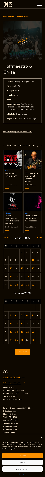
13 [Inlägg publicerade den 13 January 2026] (11, 268)
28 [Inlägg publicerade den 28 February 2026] (33, 340)
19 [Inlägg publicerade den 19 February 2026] (22, 331)
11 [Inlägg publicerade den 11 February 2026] (16, 323)
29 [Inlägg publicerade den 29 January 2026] (22, 284)
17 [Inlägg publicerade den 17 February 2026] (11, 331)
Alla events (22, 352)
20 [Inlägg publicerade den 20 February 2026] (27, 331)
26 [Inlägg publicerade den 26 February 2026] (22, 340)
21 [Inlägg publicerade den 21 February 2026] (33, 331)
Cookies (21, 474)
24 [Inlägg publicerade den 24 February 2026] (11, 340)
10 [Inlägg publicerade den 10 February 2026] (11, 323)
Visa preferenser (22, 469)
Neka (22, 462)
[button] (41, 437)
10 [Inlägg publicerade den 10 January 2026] (33, 260)
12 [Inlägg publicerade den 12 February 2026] (22, 323)
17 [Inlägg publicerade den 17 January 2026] (33, 268)
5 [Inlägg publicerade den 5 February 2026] (21, 315)
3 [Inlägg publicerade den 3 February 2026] (10, 315)
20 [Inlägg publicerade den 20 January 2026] (11, 276)
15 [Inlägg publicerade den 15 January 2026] (22, 268)
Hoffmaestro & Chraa (17, 69)
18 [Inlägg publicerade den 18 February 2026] (16, 331)
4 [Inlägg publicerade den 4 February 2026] (16, 315)
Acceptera (22, 456)
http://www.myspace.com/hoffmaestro (17, 132)
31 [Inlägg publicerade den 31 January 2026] (33, 284)
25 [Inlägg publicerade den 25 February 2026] (16, 340)
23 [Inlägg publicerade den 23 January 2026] (27, 276)
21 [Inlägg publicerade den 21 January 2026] (16, 276)
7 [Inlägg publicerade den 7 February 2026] (32, 315)
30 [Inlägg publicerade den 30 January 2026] (27, 284)
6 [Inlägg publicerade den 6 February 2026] (27, 315)
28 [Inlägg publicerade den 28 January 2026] (16, 284)
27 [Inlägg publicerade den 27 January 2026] (11, 284)
